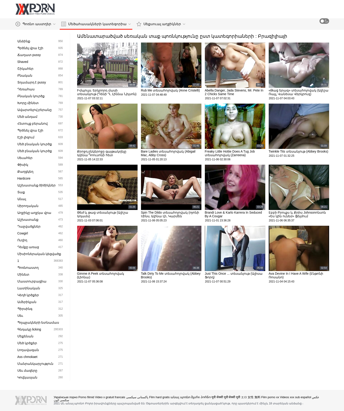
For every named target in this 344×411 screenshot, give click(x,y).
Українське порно (66, 397)
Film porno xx (270, 397)
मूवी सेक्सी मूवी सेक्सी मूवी (225, 397)
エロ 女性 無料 (250, 397)
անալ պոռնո (180, 397)
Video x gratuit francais (110, 397)
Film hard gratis (159, 397)
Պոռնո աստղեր (35, 24)
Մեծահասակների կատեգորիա (96, 24)
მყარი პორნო (201, 397)
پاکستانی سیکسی (137, 397)
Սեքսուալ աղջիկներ (161, 24)
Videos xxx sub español (295, 397)
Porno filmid (86, 397)
